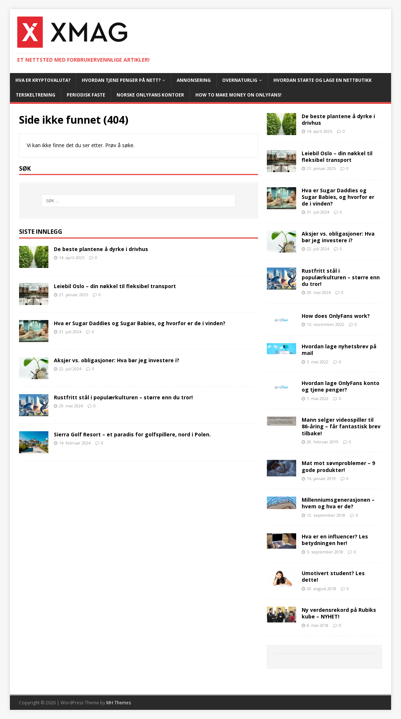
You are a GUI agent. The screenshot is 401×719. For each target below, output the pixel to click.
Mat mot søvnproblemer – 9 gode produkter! (338, 466)
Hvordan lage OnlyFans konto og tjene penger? (340, 386)
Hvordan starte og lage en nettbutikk (322, 80)
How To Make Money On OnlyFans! (238, 95)
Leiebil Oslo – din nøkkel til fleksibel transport (115, 286)
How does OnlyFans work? (336, 315)
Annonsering (194, 80)
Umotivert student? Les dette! (333, 576)
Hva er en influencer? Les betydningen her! (335, 539)
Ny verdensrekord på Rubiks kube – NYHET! (339, 613)
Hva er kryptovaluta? (42, 80)
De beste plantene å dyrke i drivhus (101, 249)
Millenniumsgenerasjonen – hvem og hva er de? (338, 503)
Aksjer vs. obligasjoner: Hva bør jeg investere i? (116, 360)
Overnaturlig (239, 80)
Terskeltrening (35, 95)
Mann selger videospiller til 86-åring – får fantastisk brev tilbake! (341, 426)
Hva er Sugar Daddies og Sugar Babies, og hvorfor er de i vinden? (139, 323)
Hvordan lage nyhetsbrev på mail (339, 349)
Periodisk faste (86, 95)
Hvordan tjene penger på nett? (121, 80)
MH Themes (118, 703)
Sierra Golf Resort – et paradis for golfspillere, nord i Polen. (132, 434)
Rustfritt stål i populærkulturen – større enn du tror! (123, 397)
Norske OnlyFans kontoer (150, 95)
